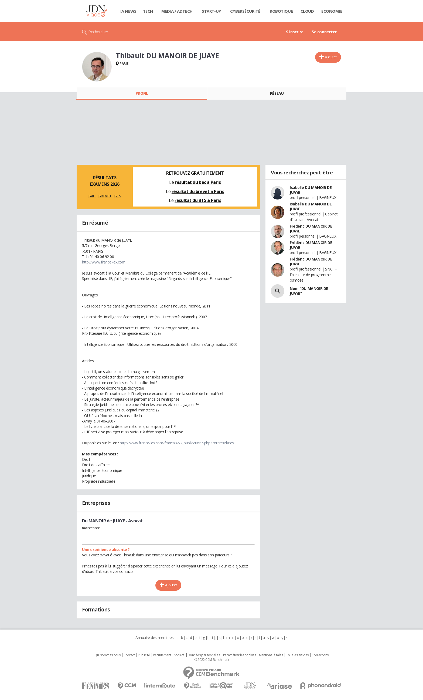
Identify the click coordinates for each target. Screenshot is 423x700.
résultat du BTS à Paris (198, 200)
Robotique (281, 11)
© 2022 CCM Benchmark (211, 660)
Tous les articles (297, 655)
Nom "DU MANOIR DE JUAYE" (309, 291)
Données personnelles (204, 655)
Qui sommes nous (107, 655)
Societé (179, 655)
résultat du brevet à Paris (198, 191)
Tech (148, 11)
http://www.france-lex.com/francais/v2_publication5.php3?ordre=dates (177, 442)
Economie (331, 11)
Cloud (307, 11)
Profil (142, 93)
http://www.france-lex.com (103, 262)
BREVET (104, 195)
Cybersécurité (245, 11)
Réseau (277, 93)
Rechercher (98, 31)
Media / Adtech (177, 11)
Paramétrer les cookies (239, 655)
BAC (91, 195)
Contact (129, 655)
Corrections (320, 655)
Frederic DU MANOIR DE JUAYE (311, 229)
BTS (117, 195)
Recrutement (162, 655)
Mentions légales (271, 655)
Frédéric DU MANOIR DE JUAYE (311, 245)
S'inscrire (294, 31)
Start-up (211, 11)
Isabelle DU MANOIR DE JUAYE (311, 190)
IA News (128, 11)
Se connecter (324, 31)
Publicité (144, 655)
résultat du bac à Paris (198, 182)
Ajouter (331, 56)
